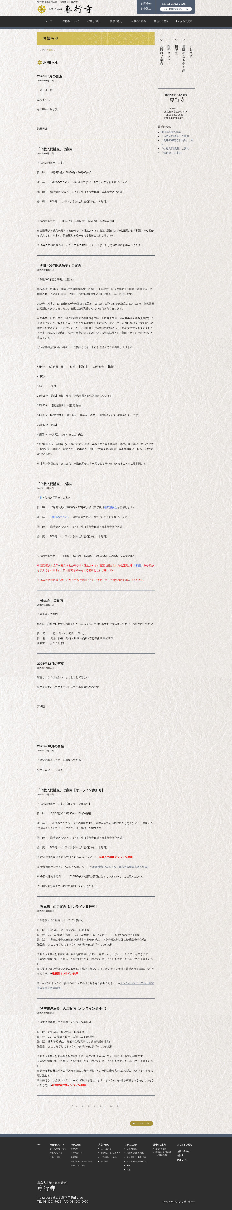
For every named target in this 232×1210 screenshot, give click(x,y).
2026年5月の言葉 (49, 76)
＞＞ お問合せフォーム (175, 9)
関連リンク (169, 50)
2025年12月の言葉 (50, 663)
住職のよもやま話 (183, 55)
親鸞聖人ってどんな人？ (110, 1153)
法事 (128, 1170)
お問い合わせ (183, 1151)
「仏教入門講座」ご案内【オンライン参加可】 (71, 790)
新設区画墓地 (160, 1149)
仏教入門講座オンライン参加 (116, 857)
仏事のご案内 (138, 21)
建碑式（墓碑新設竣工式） (137, 1161)
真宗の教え (116, 21)
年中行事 (74, 1149)
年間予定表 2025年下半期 (81, 1161)
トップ (48, 21)
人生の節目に (132, 1149)
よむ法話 (191, 48)
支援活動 (74, 1157)
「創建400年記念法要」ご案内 (59, 265)
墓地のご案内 (161, 21)
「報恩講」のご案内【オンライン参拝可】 (67, 906)
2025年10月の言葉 (50, 746)
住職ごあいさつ (56, 1153)
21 (111, 1105)
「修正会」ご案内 (50, 600)
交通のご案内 (161, 52)
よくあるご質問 (183, 21)
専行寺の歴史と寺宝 (58, 1149)
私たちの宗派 (106, 1149)
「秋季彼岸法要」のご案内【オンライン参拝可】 (72, 1008)
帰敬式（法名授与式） (136, 1153)
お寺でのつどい (77, 1153)
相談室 (176, 47)
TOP (39, 1144)
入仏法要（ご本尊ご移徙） (137, 1157)
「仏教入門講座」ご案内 (54, 149)
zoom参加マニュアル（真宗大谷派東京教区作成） (121, 866)
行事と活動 (93, 21)
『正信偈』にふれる (109, 1157)
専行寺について (71, 21)
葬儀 (128, 1165)
